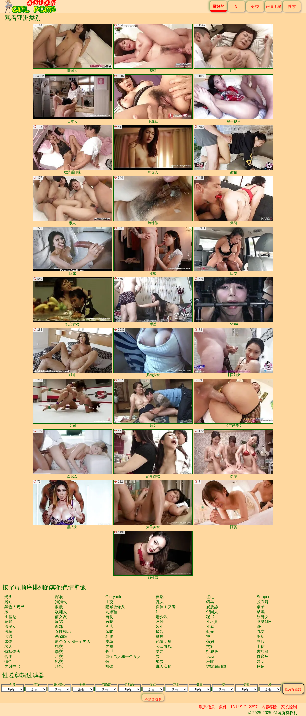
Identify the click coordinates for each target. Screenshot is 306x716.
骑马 (210, 602)
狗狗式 (61, 602)
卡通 (8, 636)
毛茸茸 (153, 98)
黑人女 (72, 504)
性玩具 (212, 622)
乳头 (160, 602)
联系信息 (207, 707)
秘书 (210, 617)
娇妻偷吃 (153, 453)
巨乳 (233, 48)
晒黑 (261, 612)
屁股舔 (212, 607)
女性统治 (63, 631)
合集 (8, 656)
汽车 (8, 631)
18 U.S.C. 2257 (244, 707)
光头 (8, 597)
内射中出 (12, 666)
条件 (223, 707)
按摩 (233, 453)
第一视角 (233, 98)
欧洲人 (61, 612)
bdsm (233, 301)
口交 (233, 251)
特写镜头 (12, 651)
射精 (233, 149)
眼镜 (59, 666)
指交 (59, 646)
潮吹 (210, 661)
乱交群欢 (72, 301)
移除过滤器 (153, 699)
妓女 (261, 661)
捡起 (160, 631)
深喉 (59, 597)
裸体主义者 (166, 607)
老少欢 (162, 617)
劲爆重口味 (72, 149)
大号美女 (153, 504)
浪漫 (59, 607)
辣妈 (153, 48)
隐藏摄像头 (115, 607)
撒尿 (160, 636)
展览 (59, 622)
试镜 (8, 641)
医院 (109, 622)
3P (259, 626)
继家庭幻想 (216, 666)
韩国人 (153, 149)
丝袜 (72, 352)
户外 (160, 622)
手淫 (153, 301)
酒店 (109, 626)
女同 (72, 403)
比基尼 (10, 617)
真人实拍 (164, 666)
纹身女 (262, 617)
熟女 (153, 403)
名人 (8, 646)
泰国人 (72, 48)
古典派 (262, 651)
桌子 (261, 607)
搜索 (292, 6)
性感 (210, 626)
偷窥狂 (262, 656)
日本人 (72, 98)
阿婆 (233, 504)
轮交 (59, 661)
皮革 (109, 641)
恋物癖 (61, 636)
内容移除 (269, 707)
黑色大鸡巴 (14, 607)
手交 (109, 602)
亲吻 (109, 631)
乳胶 (109, 636)
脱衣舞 (262, 602)
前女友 (61, 617)
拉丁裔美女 (233, 403)
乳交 (261, 631)
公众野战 (164, 646)
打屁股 (212, 651)
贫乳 (210, 646)
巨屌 (72, 251)
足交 (59, 656)
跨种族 (153, 200)
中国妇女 (233, 352)
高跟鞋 (111, 612)
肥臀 (153, 251)
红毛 (210, 597)
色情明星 (273, 6)
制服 (261, 641)
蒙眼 (8, 622)
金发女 (72, 453)
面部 (59, 626)
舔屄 (160, 661)
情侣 (8, 661)
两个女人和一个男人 (73, 641)
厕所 (261, 636)
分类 (255, 6)
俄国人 (212, 612)
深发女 (10, 626)
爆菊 (233, 200)
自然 (160, 597)
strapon (263, 597)
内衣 (109, 646)
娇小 (160, 626)
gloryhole (113, 597)
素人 (72, 200)
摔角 (261, 666)
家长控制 (289, 707)
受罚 (160, 651)
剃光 (210, 631)
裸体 (109, 666)
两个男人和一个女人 (123, 656)
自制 (109, 617)
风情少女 (153, 352)
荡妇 (210, 641)
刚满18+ (264, 622)
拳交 (59, 651)
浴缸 (8, 602)
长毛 (109, 651)
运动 (210, 656)
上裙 (261, 646)
